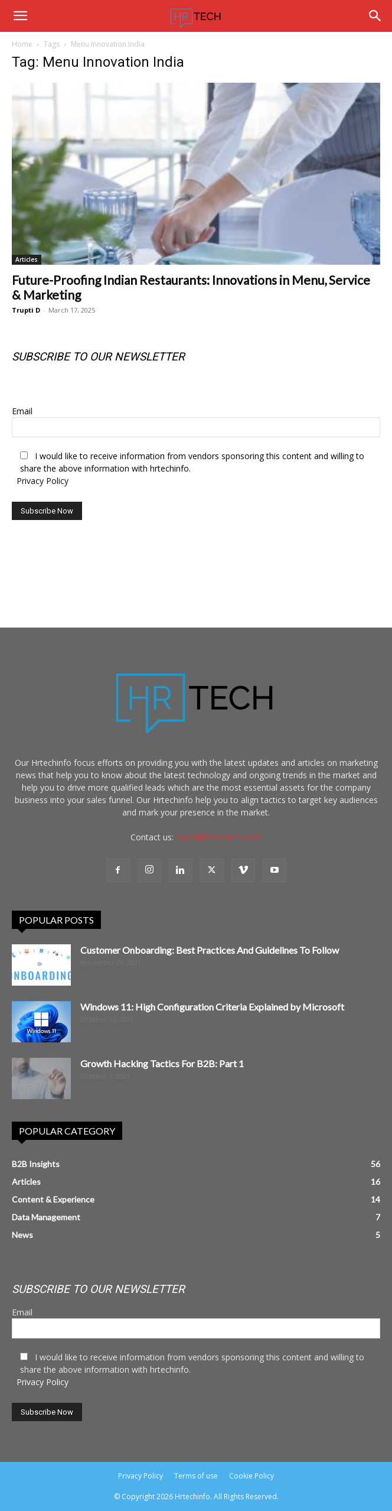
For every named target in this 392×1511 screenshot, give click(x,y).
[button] (20, 16)
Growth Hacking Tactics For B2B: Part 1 (162, 1063)
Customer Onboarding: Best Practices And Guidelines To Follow (209, 950)
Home (22, 44)
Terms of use (196, 1476)
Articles (26, 259)
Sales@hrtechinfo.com (219, 837)
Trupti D (26, 310)
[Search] (375, 16)
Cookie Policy (251, 1476)
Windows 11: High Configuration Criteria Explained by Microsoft (212, 1006)
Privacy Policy (42, 480)
